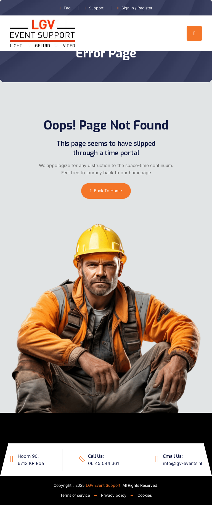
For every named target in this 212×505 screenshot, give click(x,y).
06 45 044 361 (103, 463)
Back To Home (106, 190)
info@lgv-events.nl (182, 463)
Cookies (144, 495)
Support (96, 8)
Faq (67, 8)
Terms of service (75, 495)
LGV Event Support (103, 485)
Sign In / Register (136, 8)
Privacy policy (113, 495)
